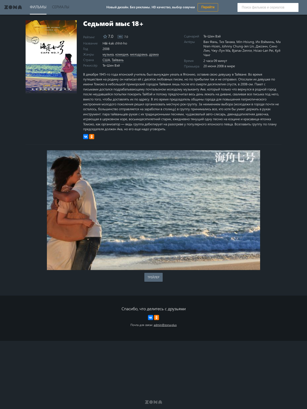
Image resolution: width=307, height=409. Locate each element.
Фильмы (38, 6)
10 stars (71, 89)
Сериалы (60, 6)
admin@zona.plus (165, 325)
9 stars (67, 89)
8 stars (63, 89)
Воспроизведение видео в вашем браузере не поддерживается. (153, 210)
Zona (13, 7)
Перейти (207, 7)
